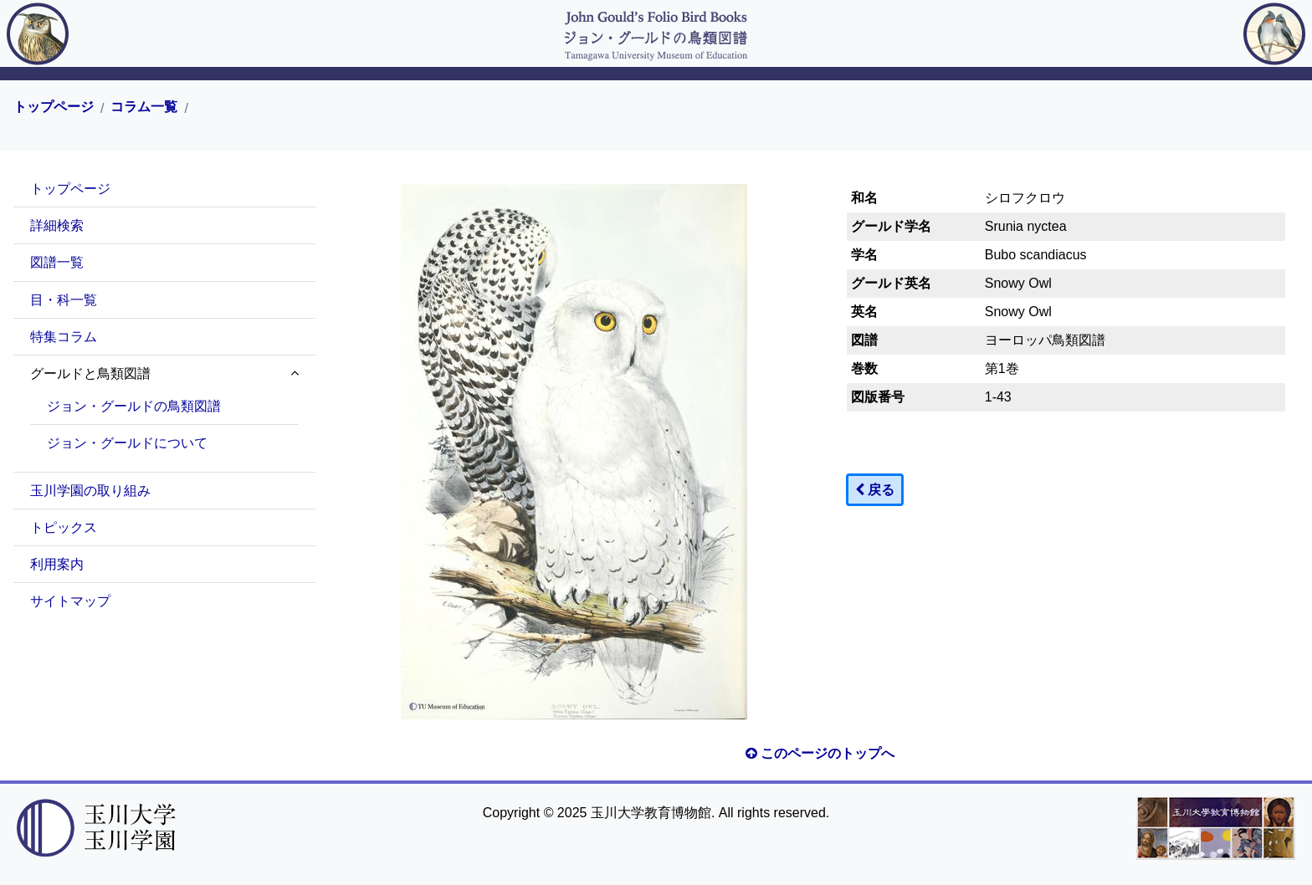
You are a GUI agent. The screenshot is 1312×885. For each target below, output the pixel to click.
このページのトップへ (820, 753)
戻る (874, 490)
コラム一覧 (143, 107)
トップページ (53, 107)
